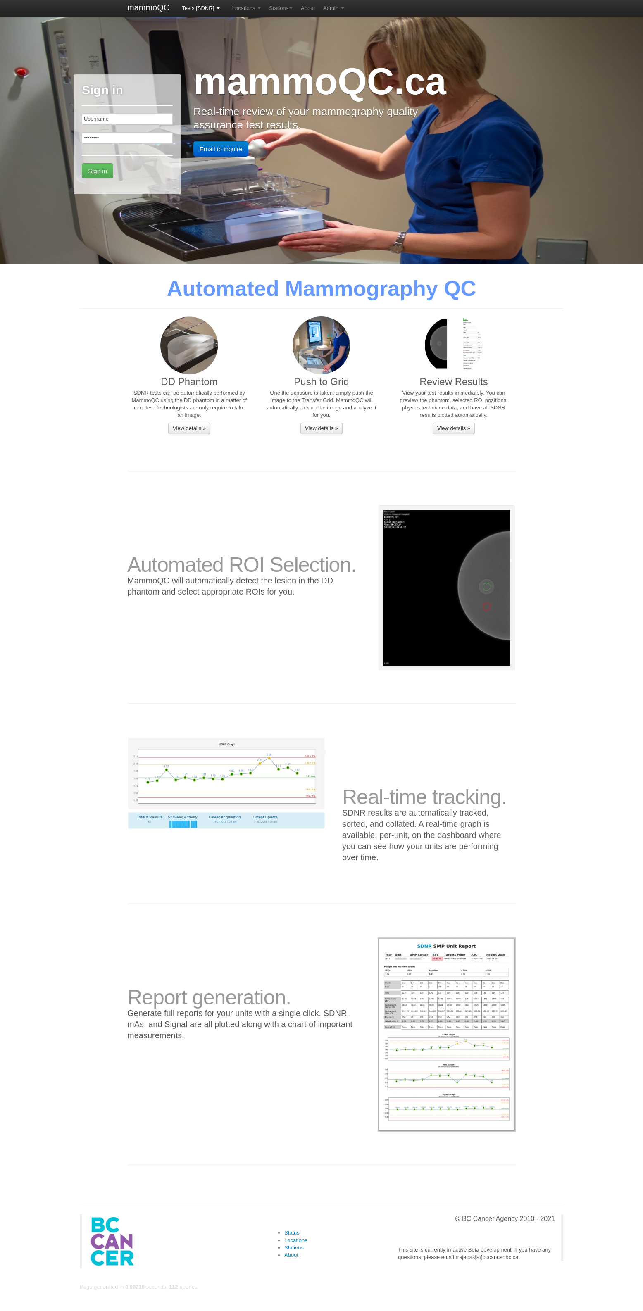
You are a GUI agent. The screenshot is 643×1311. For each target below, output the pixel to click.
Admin (333, 8)
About (308, 8)
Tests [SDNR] (201, 8)
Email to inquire (221, 148)
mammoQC (148, 7)
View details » (189, 428)
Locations (246, 8)
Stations (281, 8)
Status (292, 1233)
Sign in (97, 170)
